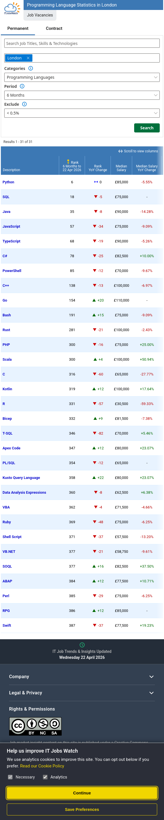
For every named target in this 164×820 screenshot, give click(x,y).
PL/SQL (9, 463)
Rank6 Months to (72, 166)
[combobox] (82, 43)
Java (7, 211)
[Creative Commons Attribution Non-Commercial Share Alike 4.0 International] (82, 724)
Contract (54, 28)
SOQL (7, 566)
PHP (6, 344)
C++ (6, 285)
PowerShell (12, 271)
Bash (7, 315)
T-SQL (8, 433)
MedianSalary (121, 168)
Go (5, 300)
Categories (14, 68)
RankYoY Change (98, 168)
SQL (6, 197)
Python (8, 182)
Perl (6, 596)
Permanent (17, 28)
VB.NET (9, 551)
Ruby (7, 522)
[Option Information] (30, 68)
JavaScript (11, 226)
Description (11, 170)
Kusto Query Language (21, 478)
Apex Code (11, 448)
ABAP (7, 581)
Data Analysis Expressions (24, 492)
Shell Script (12, 537)
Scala (7, 359)
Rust (6, 330)
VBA (6, 507)
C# (5, 256)
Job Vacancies (40, 15)
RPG (6, 611)
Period (10, 86)
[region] (82, 389)
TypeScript (11, 241)
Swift (7, 625)
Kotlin (7, 389)
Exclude (11, 104)
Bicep (7, 418)
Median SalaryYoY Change (147, 168)
